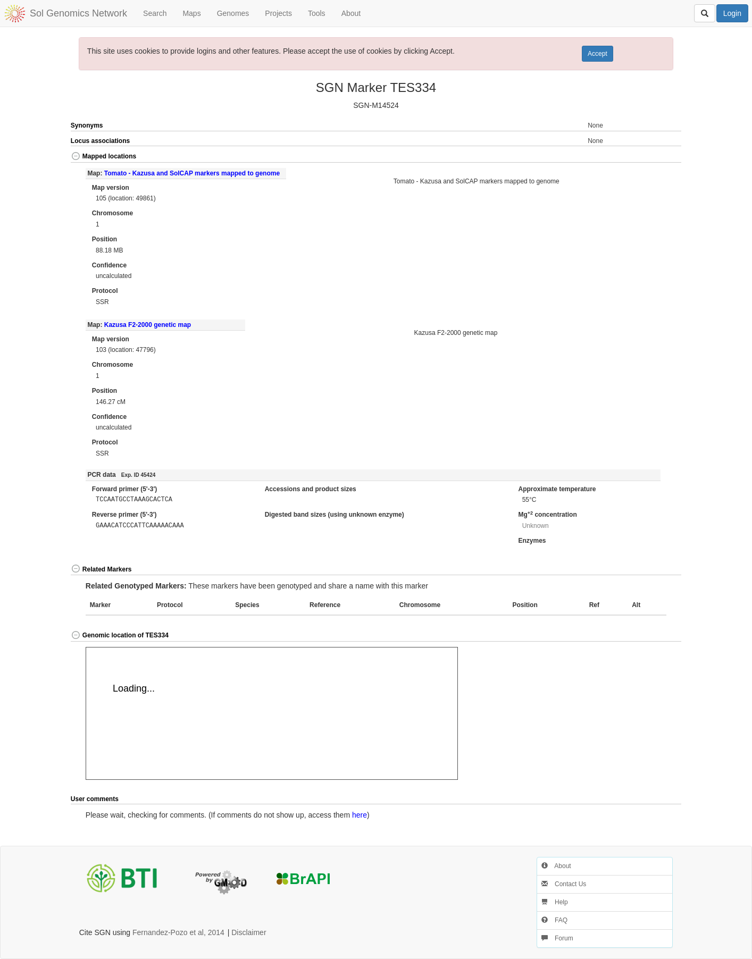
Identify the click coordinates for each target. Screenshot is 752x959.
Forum (557, 938)
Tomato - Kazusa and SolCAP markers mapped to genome (192, 173)
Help (554, 902)
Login (732, 13)
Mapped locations (103, 156)
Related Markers (101, 569)
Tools (316, 13)
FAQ (554, 920)
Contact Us (564, 884)
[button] (650, 157)
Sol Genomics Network (78, 13)
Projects (278, 13)
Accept (597, 53)
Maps (191, 13)
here (359, 815)
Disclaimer (248, 932)
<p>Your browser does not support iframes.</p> (272, 713)
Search (154, 13)
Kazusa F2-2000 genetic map (147, 325)
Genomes (233, 13)
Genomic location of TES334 (120, 635)
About (351, 13)
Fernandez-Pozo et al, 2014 (178, 932)
